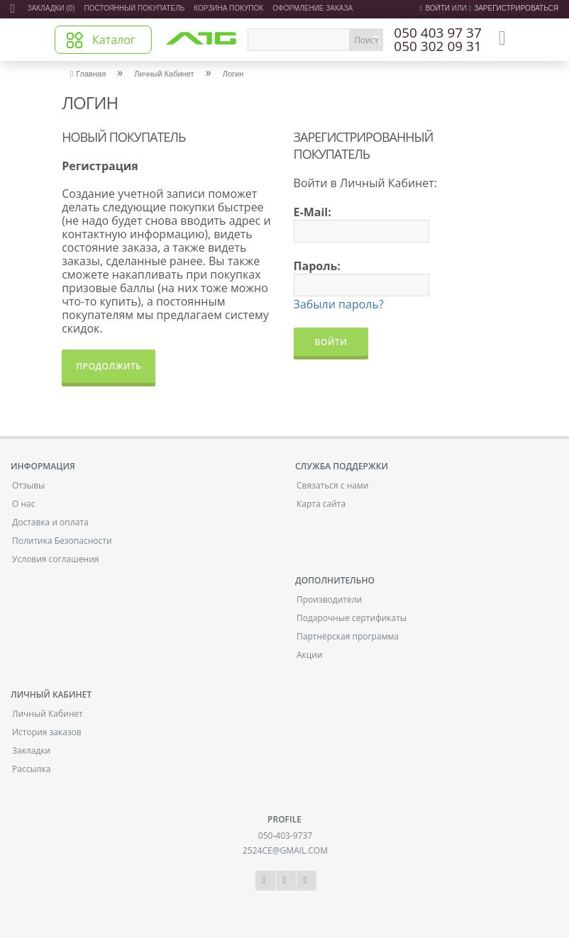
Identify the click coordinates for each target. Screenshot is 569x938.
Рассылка (31, 769)
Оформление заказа (312, 8)
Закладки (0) (51, 8)
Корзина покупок (228, 8)
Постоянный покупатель (134, 8)
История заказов (47, 732)
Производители (329, 599)
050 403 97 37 (437, 33)
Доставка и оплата (50, 522)
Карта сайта (321, 504)
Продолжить (108, 366)
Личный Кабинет (164, 73)
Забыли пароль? (339, 304)
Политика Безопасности (62, 541)
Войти (435, 8)
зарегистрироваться (513, 8)
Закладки (31, 750)
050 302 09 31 (437, 46)
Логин (233, 73)
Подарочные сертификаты (352, 618)
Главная (88, 73)
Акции (310, 655)
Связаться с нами (332, 485)
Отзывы (28, 485)
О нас (23, 504)
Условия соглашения (55, 559)
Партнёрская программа (348, 636)
